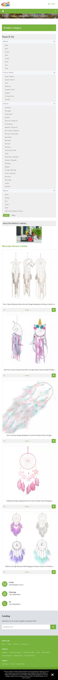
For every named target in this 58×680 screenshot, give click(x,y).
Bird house (8, 147)
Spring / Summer (9, 76)
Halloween (8, 86)
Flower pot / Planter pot (11, 121)
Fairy (6, 201)
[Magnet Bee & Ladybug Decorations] (29, 234)
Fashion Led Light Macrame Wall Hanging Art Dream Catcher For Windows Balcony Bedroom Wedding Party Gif (29, 567)
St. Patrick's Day (9, 96)
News (3, 644)
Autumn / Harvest (9, 80)
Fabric (6, 55)
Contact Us (24, 644)
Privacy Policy (20, 664)
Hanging (7, 167)
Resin (6, 48)
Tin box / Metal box (10, 173)
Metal (6, 45)
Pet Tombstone (9, 124)
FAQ (12, 664)
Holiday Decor (18, 655)
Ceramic (7, 52)
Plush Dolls (45, 652)
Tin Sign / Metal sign (10, 170)
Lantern (7, 183)
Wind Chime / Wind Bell (11, 157)
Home (9, 644)
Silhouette (7, 186)
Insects (7, 194)
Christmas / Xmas (9, 89)
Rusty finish (8, 137)
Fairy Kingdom (6, 655)
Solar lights (8, 111)
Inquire (15, 310)
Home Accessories (15, 652)
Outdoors (5, 652)
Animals (7, 198)
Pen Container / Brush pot (12, 130)
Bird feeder (8, 140)
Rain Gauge (8, 180)
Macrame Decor (30, 655)
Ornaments (8, 107)
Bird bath (7, 144)
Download (5, 664)
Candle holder (8, 114)
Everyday (7, 99)
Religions (7, 93)
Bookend (7, 117)
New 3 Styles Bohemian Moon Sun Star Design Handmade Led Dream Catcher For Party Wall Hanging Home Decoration (29, 304)
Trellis (6, 153)
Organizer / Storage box (11, 127)
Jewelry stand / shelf (10, 150)
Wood (6, 68)
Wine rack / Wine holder (11, 134)
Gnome (7, 204)
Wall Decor (8, 163)
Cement (7, 58)
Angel (6, 207)
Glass (6, 65)
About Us (16, 644)
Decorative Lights (28, 652)
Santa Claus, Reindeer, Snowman (14, 211)
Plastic (6, 62)
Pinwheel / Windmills (11, 160)
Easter (6, 83)
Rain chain (8, 176)
